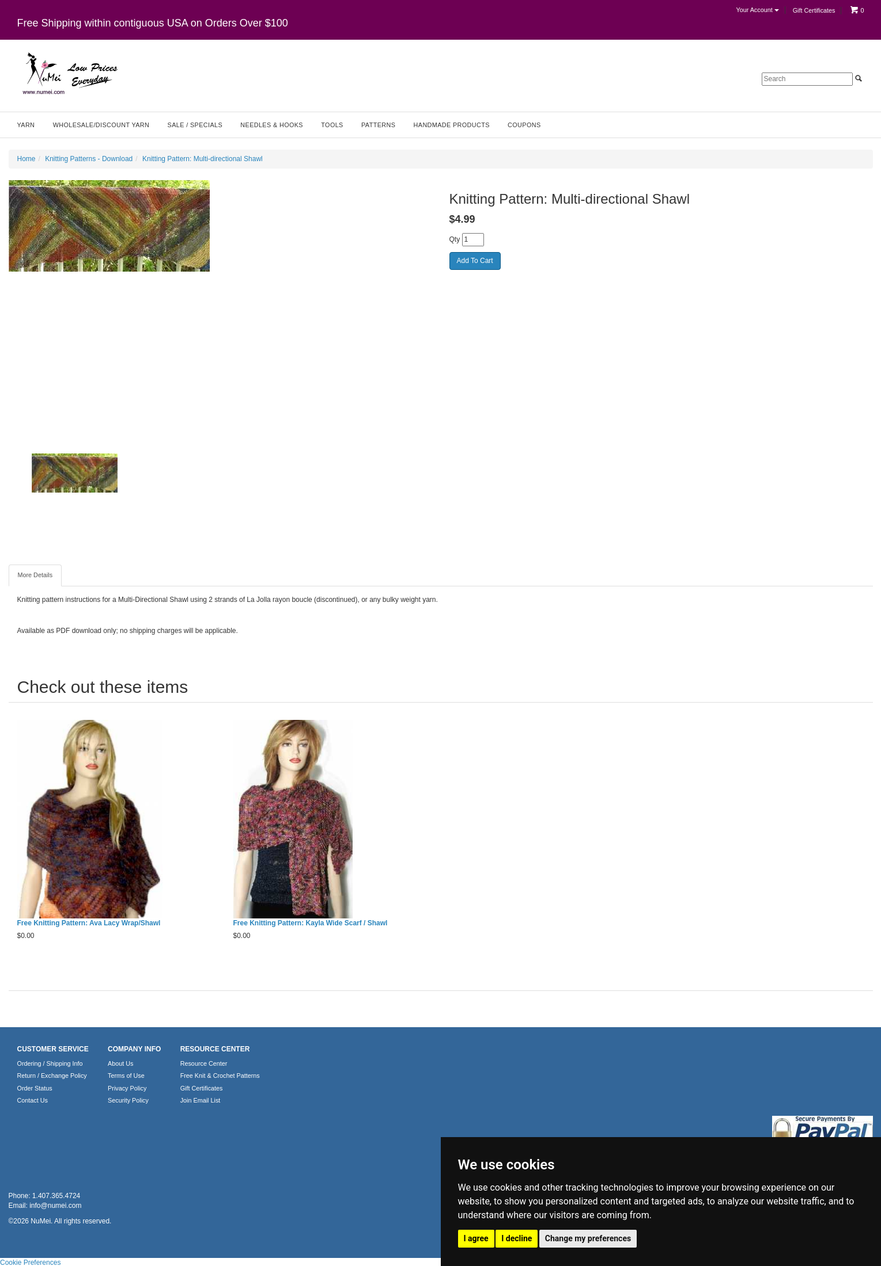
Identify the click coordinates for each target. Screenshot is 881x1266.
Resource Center (204, 1063)
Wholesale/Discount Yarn (101, 124)
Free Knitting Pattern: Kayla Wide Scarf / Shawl (310, 923)
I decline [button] (516, 1238)
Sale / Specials (195, 124)
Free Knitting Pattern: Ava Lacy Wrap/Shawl (89, 923)
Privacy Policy (127, 1088)
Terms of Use (126, 1075)
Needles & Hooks (271, 124)
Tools (332, 124)
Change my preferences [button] (588, 1238)
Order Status (34, 1088)
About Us (120, 1063)
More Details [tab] (35, 574)
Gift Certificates (814, 10)
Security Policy (128, 1100)
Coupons (524, 124)
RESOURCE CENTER (215, 1049)
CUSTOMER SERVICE (53, 1049)
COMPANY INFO (134, 1049)
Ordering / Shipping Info (50, 1063)
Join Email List (200, 1100)
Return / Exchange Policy (52, 1075)
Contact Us (32, 1100)
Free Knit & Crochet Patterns (220, 1075)
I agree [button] (476, 1238)
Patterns (378, 124)
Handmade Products (452, 124)
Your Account (757, 9)
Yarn (26, 124)
